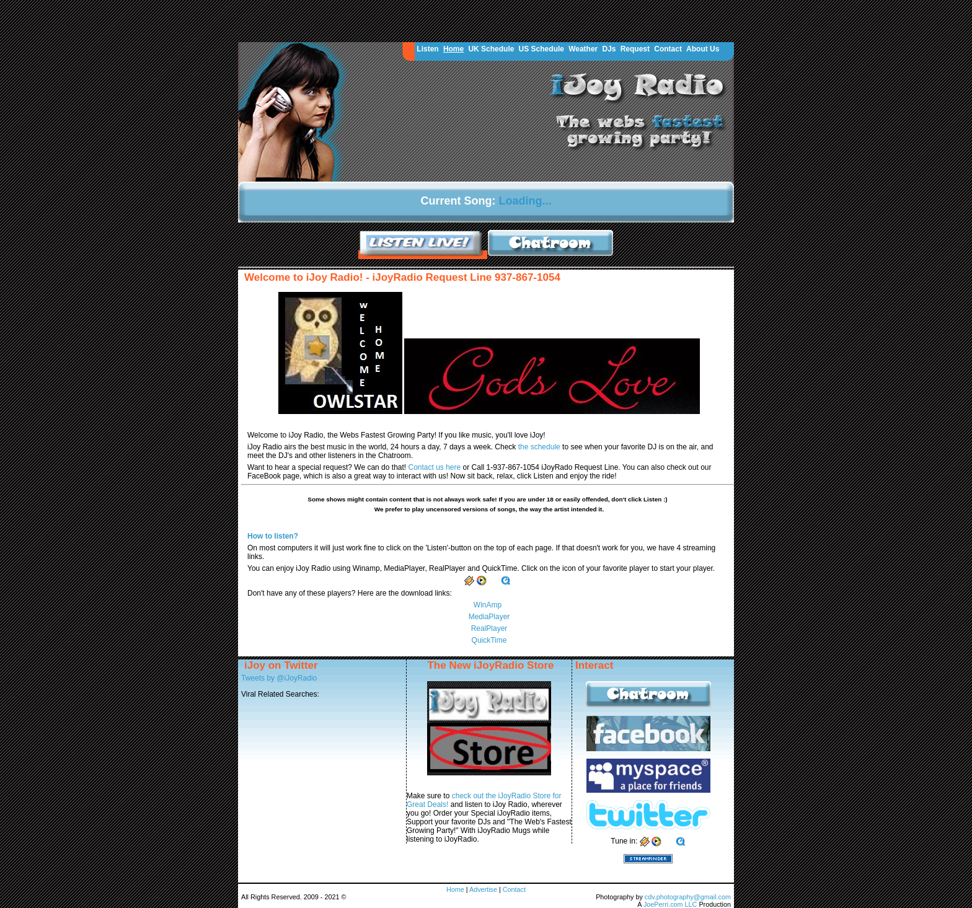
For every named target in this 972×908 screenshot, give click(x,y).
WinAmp (487, 605)
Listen (427, 49)
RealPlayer (489, 628)
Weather (583, 49)
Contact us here (435, 467)
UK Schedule (491, 49)
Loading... (525, 201)
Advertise (484, 889)
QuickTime (489, 640)
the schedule (540, 447)
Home (453, 49)
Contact (668, 49)
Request (635, 49)
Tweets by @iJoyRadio (279, 678)
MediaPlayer (489, 616)
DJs (609, 49)
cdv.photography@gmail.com (688, 897)
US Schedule (541, 49)
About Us (702, 49)
